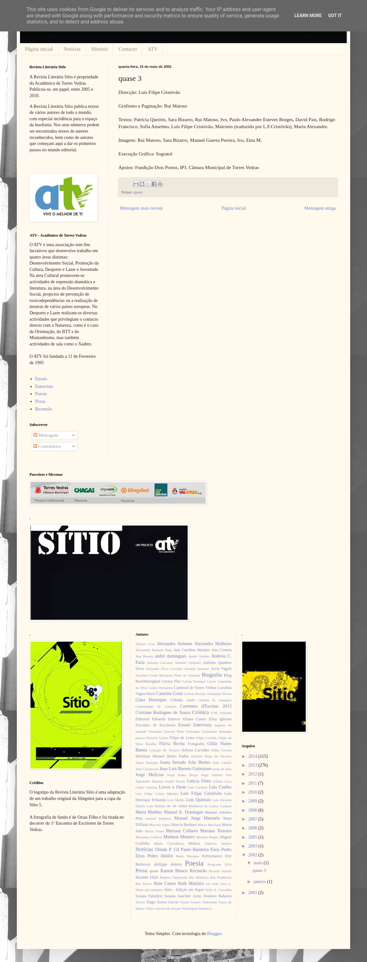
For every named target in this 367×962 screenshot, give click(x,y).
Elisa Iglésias (220, 719)
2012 (253, 774)
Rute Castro (165, 883)
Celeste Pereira (194, 694)
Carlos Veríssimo (160, 688)
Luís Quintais (198, 799)
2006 (253, 828)
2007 (253, 819)
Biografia (212, 675)
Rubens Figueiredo (174, 877)
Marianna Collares (149, 837)
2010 (253, 792)
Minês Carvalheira (169, 843)
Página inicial (39, 49)
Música (194, 843)
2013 (253, 765)
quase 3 (259, 870)
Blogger (214, 933)
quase (138, 192)
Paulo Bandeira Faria (200, 849)
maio (259, 863)
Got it (335, 15)
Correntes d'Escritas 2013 (205, 706)
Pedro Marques (187, 856)
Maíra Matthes (149, 812)
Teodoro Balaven (217, 896)
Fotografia (196, 744)
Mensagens (45, 435)
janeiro (260, 881)
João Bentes (199, 762)
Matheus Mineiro (179, 836)
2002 (253, 855)
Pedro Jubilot (160, 856)
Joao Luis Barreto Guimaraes (186, 768)
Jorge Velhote (212, 775)
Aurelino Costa (147, 675)
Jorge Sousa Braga (182, 775)
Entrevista (44, 386)
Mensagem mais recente (141, 208)
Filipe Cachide (206, 738)
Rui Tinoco (144, 884)
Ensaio (41, 378)
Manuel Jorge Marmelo (197, 818)
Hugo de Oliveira (217, 756)
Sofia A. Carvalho (218, 890)
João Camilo (222, 762)
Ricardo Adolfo (220, 871)
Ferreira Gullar (157, 738)
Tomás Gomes (190, 902)
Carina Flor (171, 681)
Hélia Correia (221, 750)
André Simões (198, 656)
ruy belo (212, 884)
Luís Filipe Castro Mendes (157, 793)
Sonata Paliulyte (149, 896)
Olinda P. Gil (167, 849)
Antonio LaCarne (160, 662)
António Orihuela (188, 662)
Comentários (47, 446)
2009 (253, 801)
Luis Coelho (220, 787)
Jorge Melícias (150, 774)
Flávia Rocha (171, 743)
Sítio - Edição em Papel (184, 889)
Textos (140, 902)
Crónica (200, 712)
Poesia (41, 393)
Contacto (127, 49)
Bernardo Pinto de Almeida (179, 675)
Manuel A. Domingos (183, 812)
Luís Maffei (176, 800)
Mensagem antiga (320, 208)
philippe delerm (168, 864)
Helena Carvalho (196, 750)
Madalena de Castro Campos (210, 806)
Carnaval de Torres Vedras (195, 687)
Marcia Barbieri (184, 824)
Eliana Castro (194, 719)
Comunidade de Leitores (156, 706)
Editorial (143, 719)
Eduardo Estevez (166, 719)
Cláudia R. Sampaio (214, 700)
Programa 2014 (220, 864)
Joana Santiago (147, 762)
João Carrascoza (147, 769)
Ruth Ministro (191, 883)
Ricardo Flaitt (147, 877)
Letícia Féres (199, 781)
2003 (253, 846)
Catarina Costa (169, 693)
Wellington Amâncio (197, 908)
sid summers (154, 890)
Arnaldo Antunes (196, 669)
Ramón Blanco (174, 870)
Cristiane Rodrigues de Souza (163, 712)
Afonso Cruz (145, 644)
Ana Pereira (144, 656)
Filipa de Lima (182, 738)
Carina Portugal (193, 681)
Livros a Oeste (172, 787)
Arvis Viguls (220, 668)
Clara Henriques (151, 699)
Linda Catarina (146, 787)
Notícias (72, 49)
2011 (253, 783)
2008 (253, 810)
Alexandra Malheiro (213, 643)
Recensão (43, 409)
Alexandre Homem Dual (154, 650)
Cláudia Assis (182, 700)
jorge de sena (222, 769)
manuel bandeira (158, 818)
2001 (253, 892)
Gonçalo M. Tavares (164, 750)
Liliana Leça (222, 781)
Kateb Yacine (175, 781)
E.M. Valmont (221, 713)
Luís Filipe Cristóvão (201, 793)
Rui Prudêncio (221, 877)
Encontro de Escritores (156, 725)
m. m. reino (177, 806)
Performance (212, 856)
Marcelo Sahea (159, 825)
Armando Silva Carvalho (164, 669)
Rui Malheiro (199, 877)
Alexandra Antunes (174, 643)
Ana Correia (221, 650)
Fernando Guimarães (201, 731)
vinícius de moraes (168, 908)
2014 (253, 756)
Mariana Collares (182, 830)
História (99, 49)
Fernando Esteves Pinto (166, 731)
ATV (152, 49)
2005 (253, 837)
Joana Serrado (173, 762)
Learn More (308, 15)
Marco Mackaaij (209, 825)
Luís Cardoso (198, 787)
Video (149, 908)
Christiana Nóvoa (218, 694)
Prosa (40, 401)
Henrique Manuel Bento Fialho (162, 756)
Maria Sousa (154, 831)
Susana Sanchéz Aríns (183, 896)
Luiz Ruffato (156, 806)
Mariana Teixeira (215, 830)
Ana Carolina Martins (191, 650)
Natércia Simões (218, 843)
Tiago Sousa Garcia (162, 902)
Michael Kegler (207, 837)
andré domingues (170, 656)
